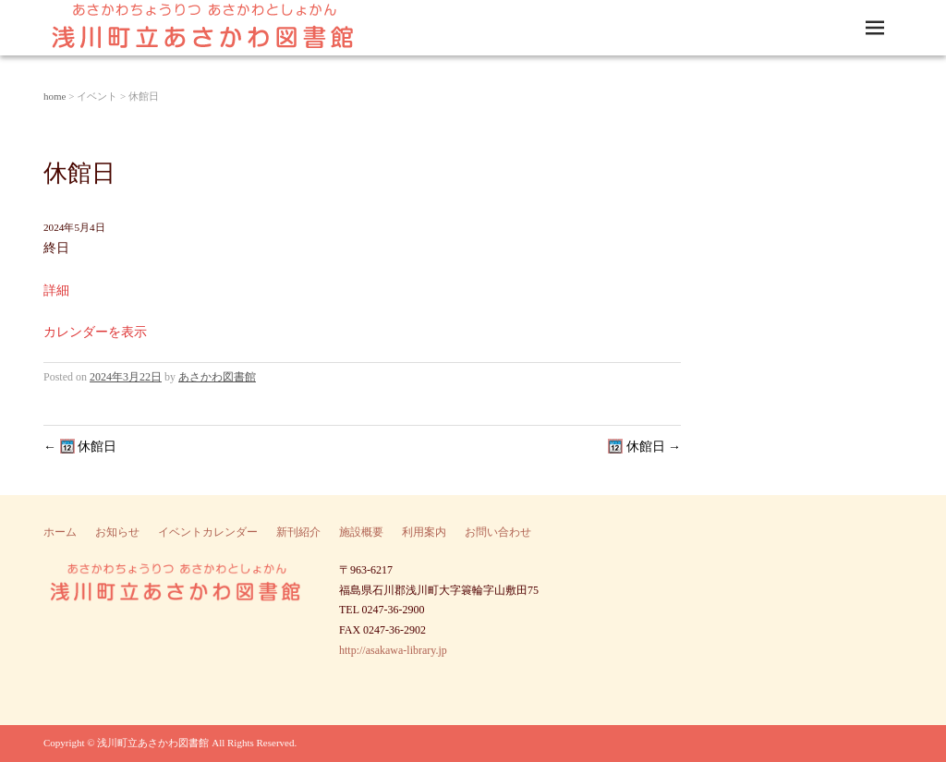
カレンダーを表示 (95, 332)
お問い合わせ (498, 532)
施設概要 (361, 532)
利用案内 (424, 532)
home (54, 96)
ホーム (60, 532)
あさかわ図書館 (217, 376)
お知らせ (117, 532)
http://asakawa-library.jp (393, 650)
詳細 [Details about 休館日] (56, 290)
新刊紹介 (298, 532)
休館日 (79, 447)
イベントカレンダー (208, 532)
